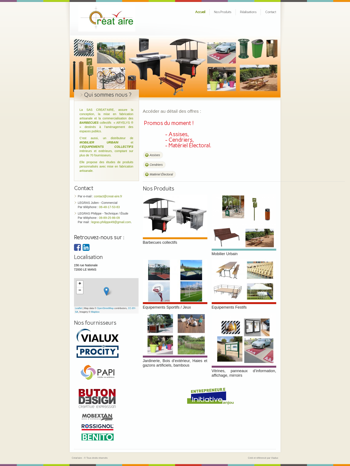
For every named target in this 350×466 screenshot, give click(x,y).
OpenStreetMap (105, 308)
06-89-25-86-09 (109, 217)
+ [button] (79, 284)
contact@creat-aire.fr (108, 196)
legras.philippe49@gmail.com (111, 222)
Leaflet (78, 308)
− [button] (79, 290)
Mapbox (95, 312)
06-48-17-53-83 (109, 207)
